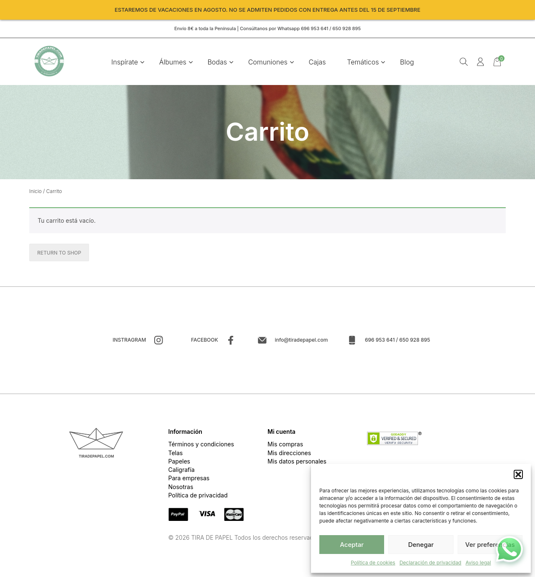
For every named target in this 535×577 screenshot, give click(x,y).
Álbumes (173, 63)
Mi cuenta (282, 433)
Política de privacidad (198, 496)
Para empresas (189, 480)
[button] (518, 474)
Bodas (218, 63)
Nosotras (181, 488)
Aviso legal (478, 562)
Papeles (179, 462)
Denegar (420, 545)
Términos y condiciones (201, 446)
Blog (407, 63)
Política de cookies (373, 562)
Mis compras (285, 446)
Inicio (35, 193)
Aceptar (352, 545)
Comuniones (268, 63)
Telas (175, 454)
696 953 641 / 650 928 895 (397, 341)
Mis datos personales (297, 462)
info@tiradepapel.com (301, 341)
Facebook (204, 341)
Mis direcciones (289, 454)
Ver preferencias (490, 545)
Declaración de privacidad (430, 562)
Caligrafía (181, 471)
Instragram (129, 341)
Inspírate (125, 63)
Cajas (317, 63)
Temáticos (364, 63)
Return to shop (59, 254)
